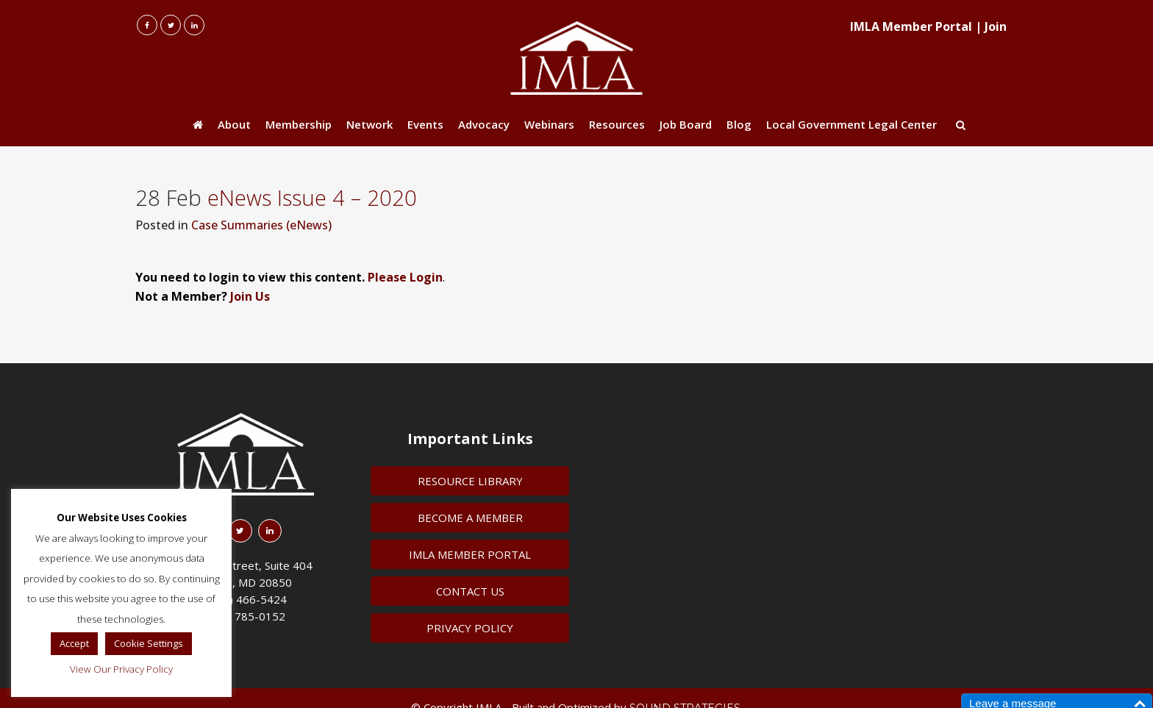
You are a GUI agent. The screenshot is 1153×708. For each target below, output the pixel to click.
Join (996, 26)
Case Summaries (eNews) (261, 225)
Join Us (250, 296)
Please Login (405, 277)
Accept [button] (74, 643)
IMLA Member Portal (911, 26)
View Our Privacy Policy (121, 669)
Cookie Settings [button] (148, 643)
